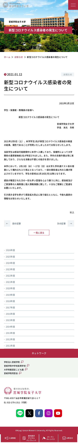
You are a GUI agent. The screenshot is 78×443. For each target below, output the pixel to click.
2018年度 (10, 301)
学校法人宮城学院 (12, 362)
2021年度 (10, 281)
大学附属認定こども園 (14, 369)
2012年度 (10, 339)
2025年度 (10, 256)
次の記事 (65, 223)
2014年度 (10, 326)
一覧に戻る (39, 232)
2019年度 (10, 294)
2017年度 (10, 307)
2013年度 (10, 332)
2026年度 (10, 250)
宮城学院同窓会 (11, 373)
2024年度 (10, 262)
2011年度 (10, 345)
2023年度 (10, 269)
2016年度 (10, 313)
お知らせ (67, 74)
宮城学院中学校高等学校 (15, 365)
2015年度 (10, 320)
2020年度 (10, 288)
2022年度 (10, 275)
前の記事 (12, 223)
